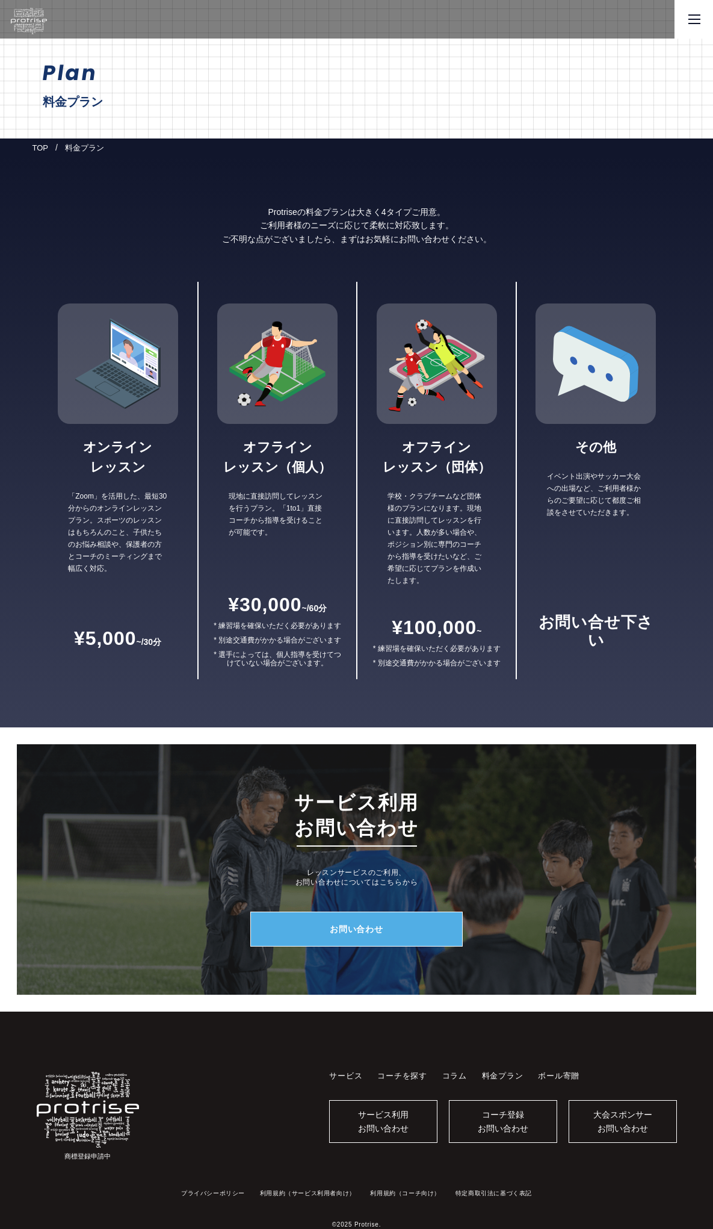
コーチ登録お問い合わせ (503, 1121)
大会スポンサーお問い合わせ (622, 1121)
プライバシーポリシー (213, 1193)
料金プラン (502, 1075)
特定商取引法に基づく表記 (493, 1193)
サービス (345, 1075)
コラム (454, 1075)
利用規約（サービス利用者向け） (308, 1193)
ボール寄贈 (558, 1075)
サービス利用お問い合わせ (383, 1121)
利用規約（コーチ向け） (405, 1193)
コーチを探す (402, 1075)
